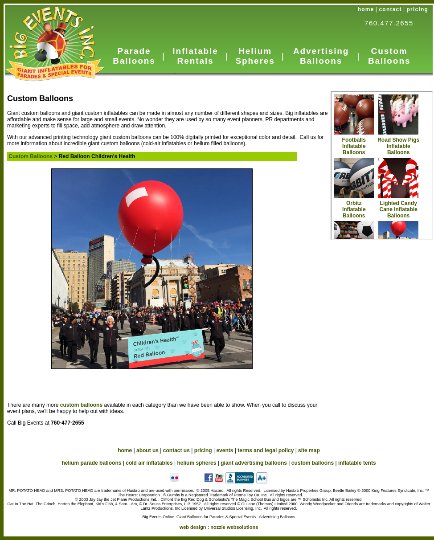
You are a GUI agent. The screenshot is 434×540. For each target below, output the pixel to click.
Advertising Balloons (321, 55)
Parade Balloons (134, 55)
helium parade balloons (91, 463)
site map (309, 450)
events (224, 450)
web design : (219, 527)
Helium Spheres (254, 55)
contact (390, 9)
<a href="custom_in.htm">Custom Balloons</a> (382, 165)
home (366, 9)
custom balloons (82, 405)
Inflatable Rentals (195, 55)
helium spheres (196, 463)
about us (147, 450)
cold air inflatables (149, 463)
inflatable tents (357, 463)
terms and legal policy (265, 450)
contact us (176, 450)
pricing (417, 9)
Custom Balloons (389, 55)
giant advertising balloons (254, 463)
